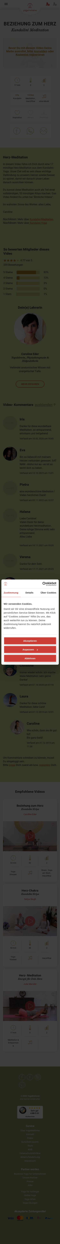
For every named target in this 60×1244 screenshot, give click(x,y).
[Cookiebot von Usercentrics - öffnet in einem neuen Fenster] (42, 584)
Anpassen (30, 649)
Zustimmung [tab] (11, 592)
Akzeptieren (30, 640)
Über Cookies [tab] (48, 592)
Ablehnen (29, 658)
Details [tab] (29, 592)
